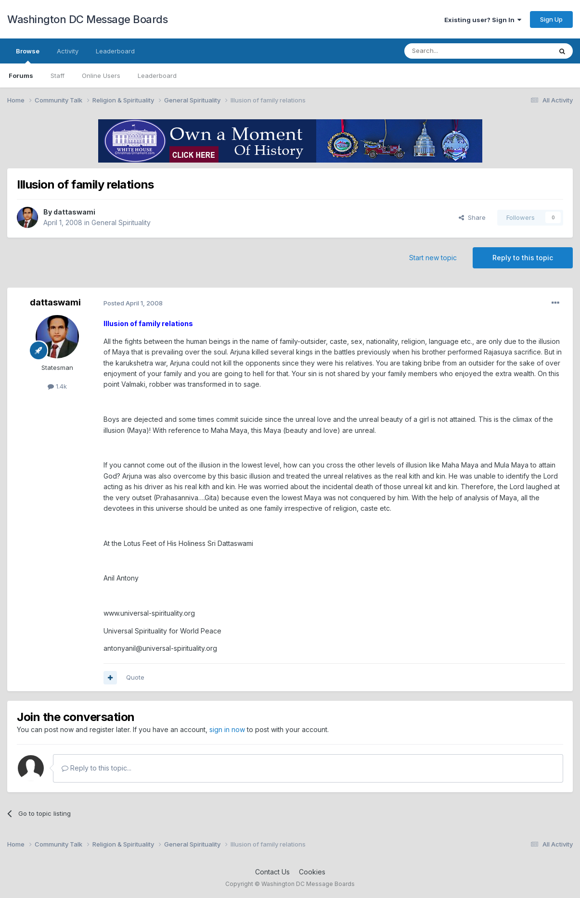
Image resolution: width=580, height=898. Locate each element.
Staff (57, 75)
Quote (135, 677)
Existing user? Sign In (482, 20)
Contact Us (272, 872)
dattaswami (74, 212)
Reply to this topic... (96, 768)
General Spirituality (121, 222)
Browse (27, 55)
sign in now (227, 729)
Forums (21, 75)
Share (472, 217)
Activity (67, 51)
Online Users (101, 75)
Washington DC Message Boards (87, 19)
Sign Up (551, 19)
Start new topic (433, 257)
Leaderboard (157, 75)
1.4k (57, 386)
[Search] (453, 51)
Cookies (312, 872)
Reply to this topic (522, 257)
